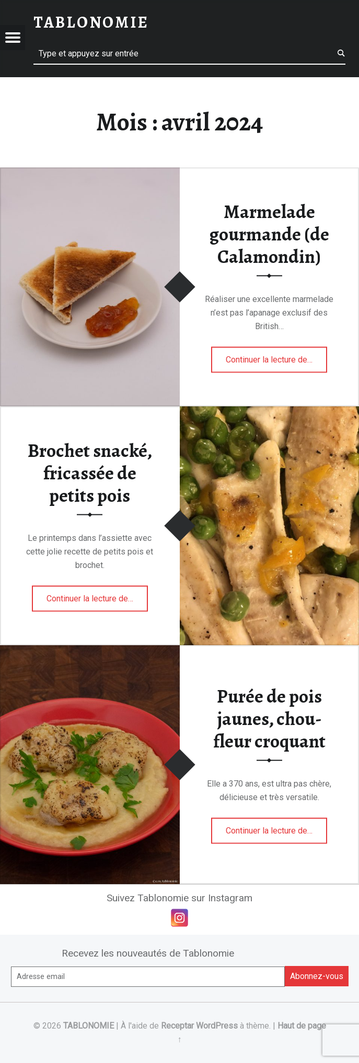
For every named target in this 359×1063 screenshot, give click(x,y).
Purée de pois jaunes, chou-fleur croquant (269, 718)
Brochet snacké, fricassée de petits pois (90, 473)
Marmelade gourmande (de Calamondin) (269, 234)
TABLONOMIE (88, 1026)
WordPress (217, 1026)
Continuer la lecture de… (276, 356)
